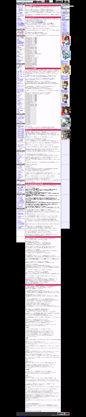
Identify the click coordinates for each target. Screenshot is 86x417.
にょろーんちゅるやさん (19, 102)
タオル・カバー (20, 175)
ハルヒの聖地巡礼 (20, 226)
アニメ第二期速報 (20, 42)
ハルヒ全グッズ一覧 (20, 27)
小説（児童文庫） (20, 79)
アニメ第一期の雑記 (20, 223)
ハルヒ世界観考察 (20, 200)
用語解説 (19, 18)
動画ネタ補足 (19, 192)
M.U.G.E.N (19, 149)
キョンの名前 (20, 198)
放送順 (18, 40)
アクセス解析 (23, 416)
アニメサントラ (20, 154)
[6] (17, 88)
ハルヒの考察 (19, 197)
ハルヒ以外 (64, 31)
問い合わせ (64, 17)
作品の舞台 (19, 19)
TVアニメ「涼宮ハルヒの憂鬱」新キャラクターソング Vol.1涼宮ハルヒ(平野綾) (66, 47)
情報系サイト (65, 29)
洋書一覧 (19, 95)
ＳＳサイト (64, 26)
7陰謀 (18, 76)
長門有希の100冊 (20, 213)
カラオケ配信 (19, 162)
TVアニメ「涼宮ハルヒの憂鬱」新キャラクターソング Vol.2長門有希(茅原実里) (66, 62)
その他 (18, 112)
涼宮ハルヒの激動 (20, 132)
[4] (22, 86)
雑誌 (18, 111)
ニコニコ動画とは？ (20, 189)
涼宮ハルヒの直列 (20, 136)
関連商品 (19, 52)
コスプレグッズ (20, 176)
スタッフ (19, 62)
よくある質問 (19, 12)
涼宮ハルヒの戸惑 (20, 130)
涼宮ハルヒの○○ (20, 13)
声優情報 (19, 61)
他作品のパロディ (20, 222)
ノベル (18, 96)
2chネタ (18, 220)
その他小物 (19, 177)
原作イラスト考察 (20, 202)
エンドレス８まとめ (20, 25)
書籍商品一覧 (19, 66)
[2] (19, 86)
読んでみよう (21, 8)
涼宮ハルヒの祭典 (20, 144)
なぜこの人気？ (20, 196)
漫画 (18, 83)
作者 (18, 68)
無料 (20, 416)
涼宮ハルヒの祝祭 (20, 90)
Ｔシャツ (19, 173)
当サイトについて (65, 14)
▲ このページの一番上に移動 (36, 411)
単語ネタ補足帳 (20, 80)
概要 (18, 39)
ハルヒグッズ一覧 (20, 170)
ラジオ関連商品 (20, 121)
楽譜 (18, 109)
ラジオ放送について (20, 116)
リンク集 (64, 23)
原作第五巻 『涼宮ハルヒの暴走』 (49, 78)
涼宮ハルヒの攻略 (20, 126)
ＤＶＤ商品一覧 (20, 60)
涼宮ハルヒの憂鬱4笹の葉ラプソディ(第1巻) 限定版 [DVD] (65, 90)
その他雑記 (19, 227)
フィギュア (19, 171)
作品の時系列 (19, 20)
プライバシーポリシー (65, 16)
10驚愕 (18, 78)
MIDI (18, 161)
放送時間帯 (19, 41)
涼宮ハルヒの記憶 (66, 127)
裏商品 (18, 178)
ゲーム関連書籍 (20, 110)
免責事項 (63, 15)
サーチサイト (65, 30)
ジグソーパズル (20, 172)
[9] (22, 88)
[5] (17, 87)
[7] (19, 88)
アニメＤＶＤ (19, 168)
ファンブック (19, 107)
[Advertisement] (39, 4)
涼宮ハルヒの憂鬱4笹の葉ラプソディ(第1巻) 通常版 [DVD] (65, 103)
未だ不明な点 (19, 206)
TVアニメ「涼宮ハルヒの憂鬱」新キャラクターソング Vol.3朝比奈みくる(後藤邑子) (66, 76)
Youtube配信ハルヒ (20, 190)
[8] (21, 88)
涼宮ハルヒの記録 (66, 139)
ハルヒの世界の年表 (20, 201)
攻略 (23, 129)
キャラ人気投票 (64, 11)
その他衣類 (19, 174)
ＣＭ (18, 191)
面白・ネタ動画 (20, 22)
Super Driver (66, 115)
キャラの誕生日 (21, 199)
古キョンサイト (65, 28)
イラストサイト (65, 25)
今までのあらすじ (20, 24)
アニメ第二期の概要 (39, 22)
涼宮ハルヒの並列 (20, 134)
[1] (17, 86)
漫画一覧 (19, 82)
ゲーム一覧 (19, 125)
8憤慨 (21, 76)
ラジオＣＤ (19, 156)
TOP (17, 3)
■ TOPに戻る (28, 411)
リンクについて (64, 22)
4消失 (18, 74)
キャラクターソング (20, 157)
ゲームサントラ (20, 141)
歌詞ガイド (19, 160)
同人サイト (64, 27)
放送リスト (19, 120)
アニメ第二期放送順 (20, 23)
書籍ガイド (19, 67)
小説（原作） (19, 71)
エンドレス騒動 (20, 205)
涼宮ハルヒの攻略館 (65, 32)
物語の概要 (20, 9)
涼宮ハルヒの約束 (20, 128)
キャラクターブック (20, 108)
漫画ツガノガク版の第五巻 (30, 79)
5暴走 (21, 74)
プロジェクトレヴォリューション (20, 146)
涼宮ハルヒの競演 (20, 89)
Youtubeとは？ (20, 188)
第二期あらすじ (20, 43)
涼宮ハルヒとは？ (20, 7)
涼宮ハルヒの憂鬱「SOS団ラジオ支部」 (20, 118)
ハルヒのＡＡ (19, 221)
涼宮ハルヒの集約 (43, 2)
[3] (21, 86)
